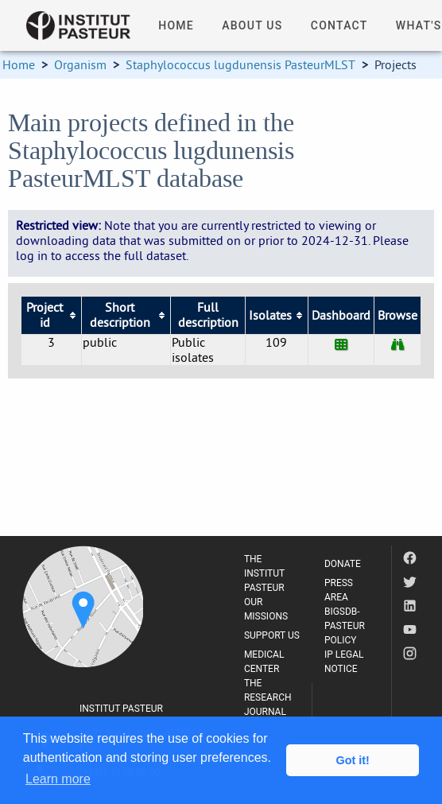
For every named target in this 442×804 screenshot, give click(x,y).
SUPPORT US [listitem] (272, 635)
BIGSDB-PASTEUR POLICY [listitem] (344, 626)
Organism (80, 64)
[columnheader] (51, 315)
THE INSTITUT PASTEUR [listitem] (264, 573)
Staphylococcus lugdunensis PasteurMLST (240, 64)
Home (18, 64)
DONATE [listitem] (342, 563)
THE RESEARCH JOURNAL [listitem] (268, 697)
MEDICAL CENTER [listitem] (264, 661)
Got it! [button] (353, 760)
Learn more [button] (58, 779)
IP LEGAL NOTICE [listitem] (344, 661)
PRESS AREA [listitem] (338, 590)
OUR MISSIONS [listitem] (266, 609)
